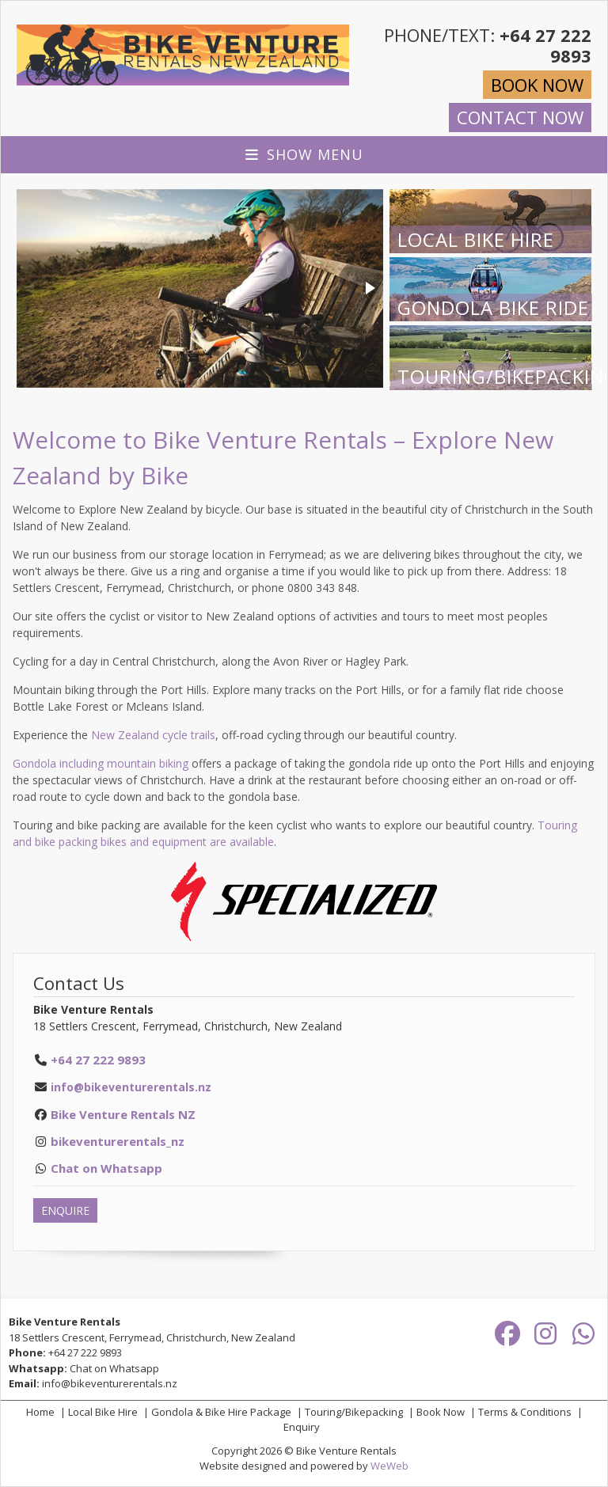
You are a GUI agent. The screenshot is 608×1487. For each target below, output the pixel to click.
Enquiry (301, 1427)
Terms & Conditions (525, 1412)
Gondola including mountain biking (100, 763)
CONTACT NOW (520, 117)
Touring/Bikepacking (354, 1412)
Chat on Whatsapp (114, 1368)
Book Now (440, 1412)
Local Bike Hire (103, 1412)
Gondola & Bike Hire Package (221, 1412)
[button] (369, 288)
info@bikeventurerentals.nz (131, 1086)
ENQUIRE (65, 1210)
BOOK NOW (537, 85)
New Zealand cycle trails (153, 734)
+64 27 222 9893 (85, 1352)
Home (40, 1412)
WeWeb (389, 1466)
